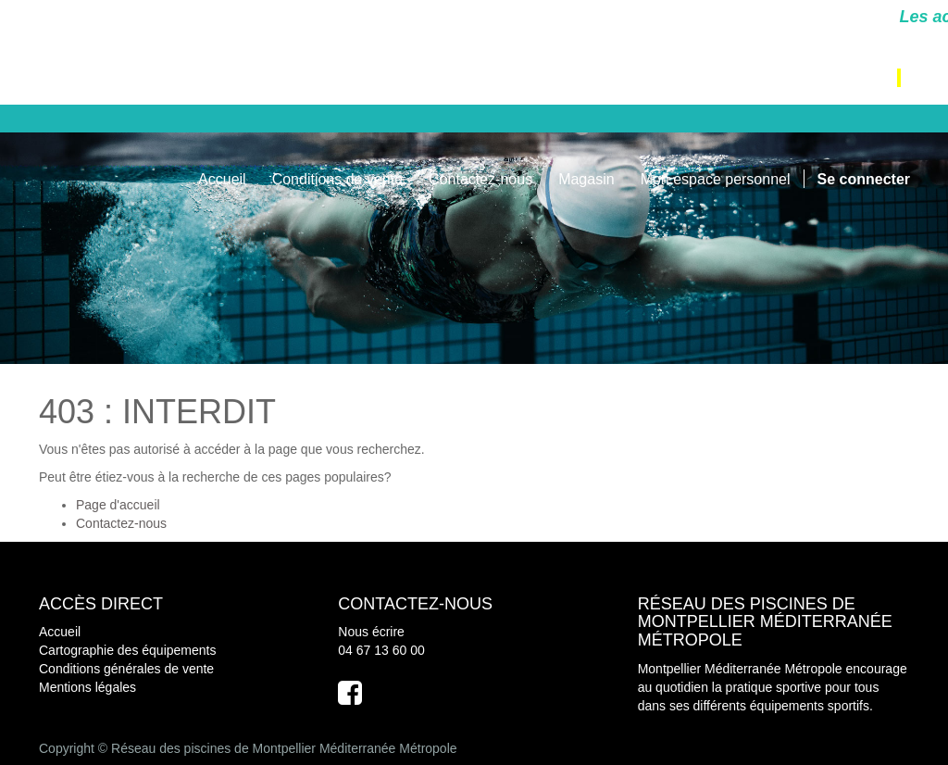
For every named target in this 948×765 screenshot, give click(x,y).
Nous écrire (371, 631)
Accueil (60, 631)
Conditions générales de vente (126, 668)
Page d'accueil (118, 504)
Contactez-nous (121, 523)
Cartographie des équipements (127, 650)
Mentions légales (87, 687)
